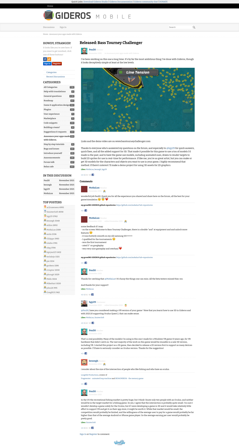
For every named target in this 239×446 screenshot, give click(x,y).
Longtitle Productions (90, 375)
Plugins (47, 109)
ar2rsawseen (53, 207)
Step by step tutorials (54, 144)
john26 (50, 288)
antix (49, 234)
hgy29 (50, 216)
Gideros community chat (146, 1)
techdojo (51, 256)
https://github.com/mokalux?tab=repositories (134, 205)
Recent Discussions (54, 76)
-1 (83, 175)
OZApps (50, 238)
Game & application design (57, 105)
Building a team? (52, 127)
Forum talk (49, 162)
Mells (49, 279)
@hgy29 (170, 148)
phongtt (50, 274)
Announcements (52, 157)
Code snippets (50, 123)
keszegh (50, 221)
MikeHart (51, 283)
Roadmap (48, 100)
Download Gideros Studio (95, 1)
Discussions (49, 27)
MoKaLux (51, 230)
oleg (49, 248)
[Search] (194, 27)
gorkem (50, 265)
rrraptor (50, 270)
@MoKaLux (110, 279)
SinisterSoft (52, 212)
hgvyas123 (52, 252)
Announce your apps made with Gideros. (123, 53)
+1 (82, 175)
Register (57, 64)
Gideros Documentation (120, 1)
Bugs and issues (51, 148)
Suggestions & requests (55, 132)
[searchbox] (182, 27)
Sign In (63, 27)
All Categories (50, 87)
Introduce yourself (53, 153)
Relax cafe (49, 166)
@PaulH (85, 310)
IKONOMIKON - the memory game (129, 378)
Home (50, 6)
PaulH (92, 49)
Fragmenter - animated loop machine (96, 378)
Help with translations (55, 91)
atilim (49, 225)
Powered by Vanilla (119, 442)
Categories (50, 72)
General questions (53, 96)
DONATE (163, 1)
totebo (50, 243)
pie (48, 261)
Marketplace (50, 118)
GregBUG (51, 292)
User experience (52, 114)
